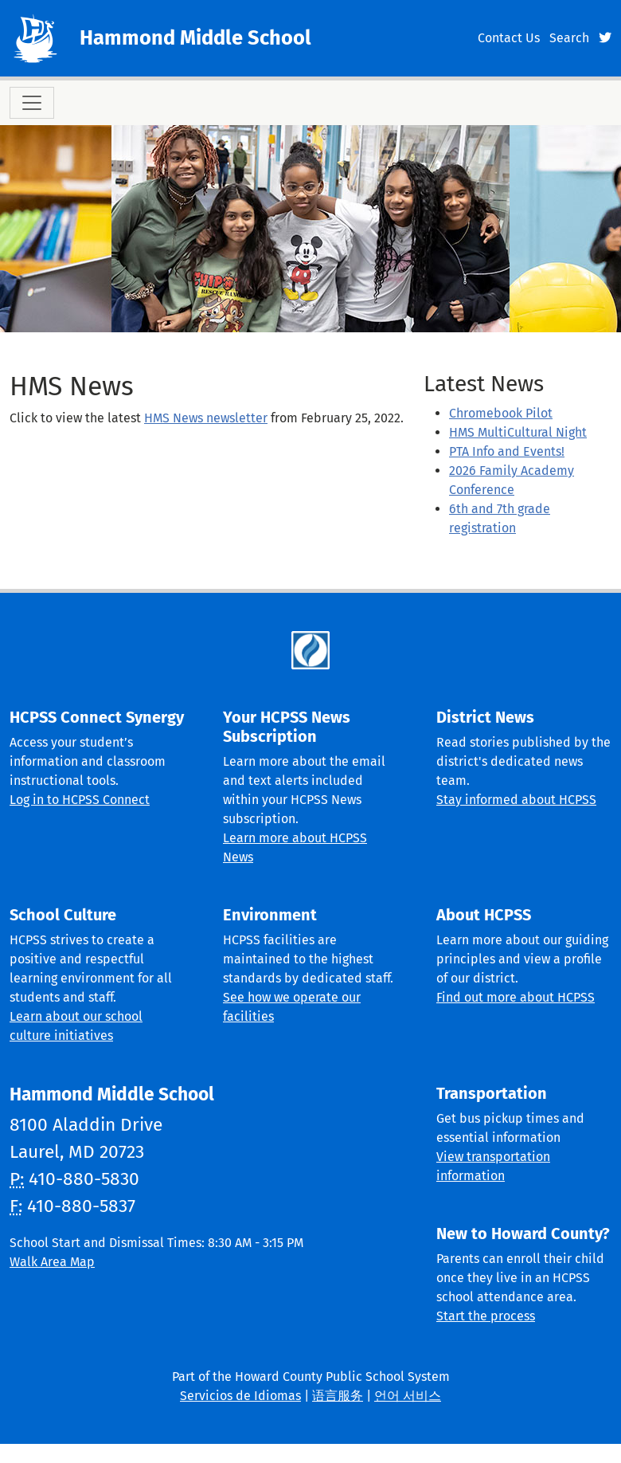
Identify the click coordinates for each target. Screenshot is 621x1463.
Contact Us (509, 37)
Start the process (485, 1316)
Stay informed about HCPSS (516, 799)
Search (569, 37)
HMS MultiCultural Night (518, 432)
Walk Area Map (52, 1261)
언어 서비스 (407, 1395)
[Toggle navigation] (32, 103)
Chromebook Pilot (501, 413)
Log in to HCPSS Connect (80, 799)
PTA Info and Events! (506, 451)
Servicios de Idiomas (240, 1395)
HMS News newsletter (206, 418)
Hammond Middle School (195, 37)
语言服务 (337, 1395)
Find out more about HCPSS (515, 997)
